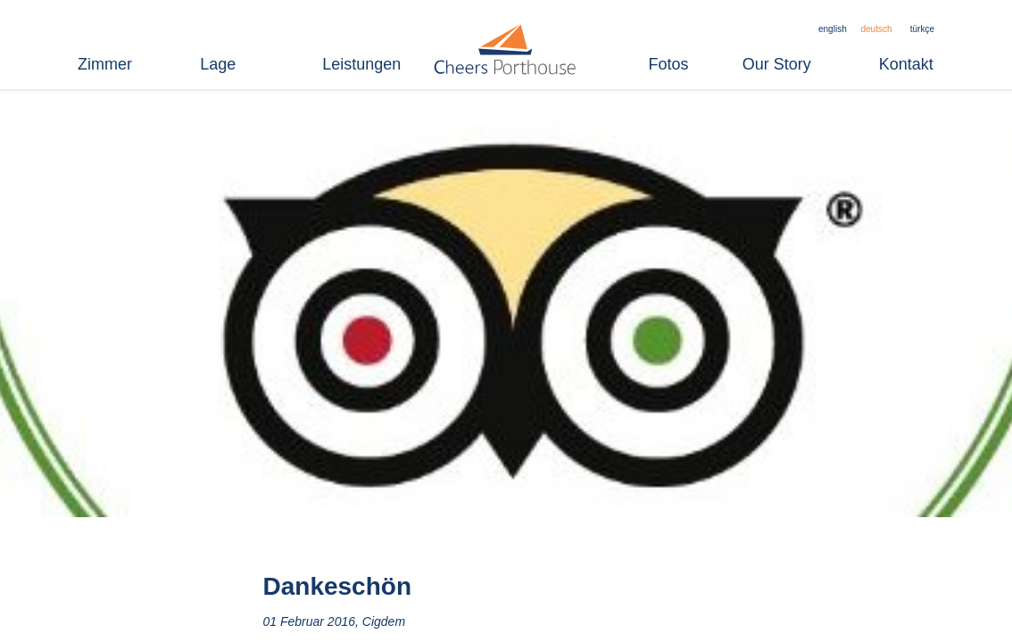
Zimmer (105, 64)
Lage (218, 64)
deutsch (876, 29)
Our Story (776, 64)
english (832, 29)
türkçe (922, 29)
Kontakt (906, 64)
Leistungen (361, 64)
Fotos (669, 64)
